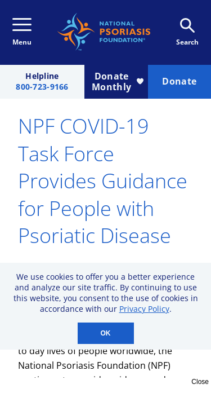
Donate (179, 81)
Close (200, 382)
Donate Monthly (117, 81)
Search (187, 32)
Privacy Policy (144, 308)
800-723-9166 (42, 87)
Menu (22, 32)
